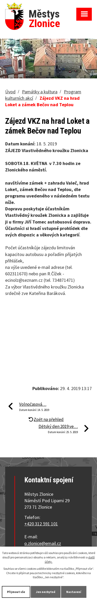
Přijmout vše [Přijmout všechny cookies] (16, 592)
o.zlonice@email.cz (42, 543)
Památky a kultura (39, 92)
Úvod (10, 92)
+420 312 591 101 (41, 524)
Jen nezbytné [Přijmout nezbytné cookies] (45, 592)
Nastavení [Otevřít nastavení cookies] (73, 592)
